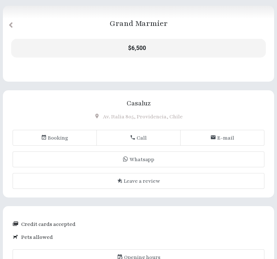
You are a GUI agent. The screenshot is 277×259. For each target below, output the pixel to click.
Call (138, 138)
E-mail (222, 138)
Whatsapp (138, 159)
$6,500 (137, 48)
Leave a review (138, 181)
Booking (54, 138)
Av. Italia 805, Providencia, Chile (138, 116)
